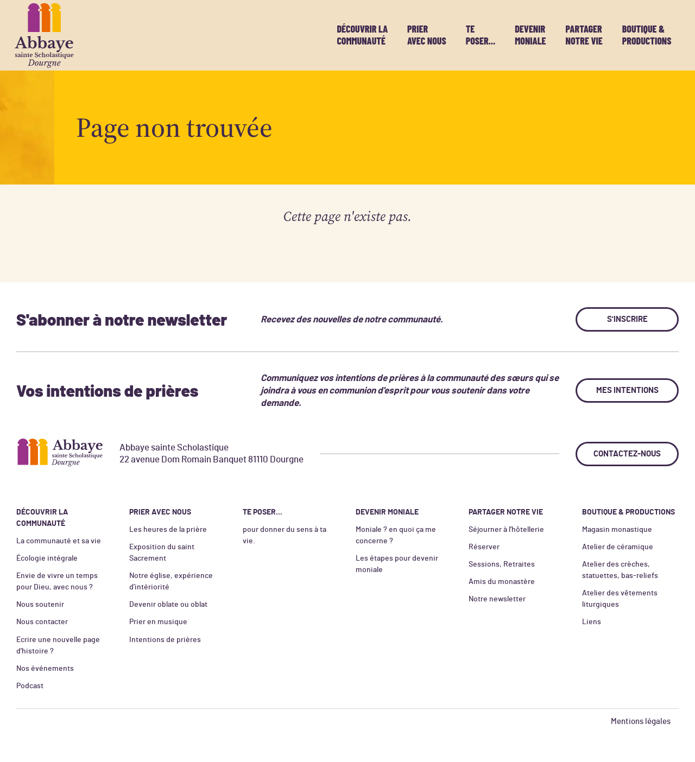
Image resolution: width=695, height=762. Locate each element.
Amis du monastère (502, 582)
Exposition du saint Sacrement (161, 552)
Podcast (29, 686)
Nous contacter (42, 622)
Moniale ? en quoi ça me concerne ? (396, 535)
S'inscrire (627, 319)
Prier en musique (158, 622)
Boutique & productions (647, 35)
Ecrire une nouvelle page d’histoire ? (58, 645)
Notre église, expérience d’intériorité (171, 581)
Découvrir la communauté (362, 35)
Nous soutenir (40, 604)
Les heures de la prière (168, 530)
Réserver (484, 547)
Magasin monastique (617, 530)
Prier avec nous (426, 35)
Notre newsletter (497, 599)
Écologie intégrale (47, 558)
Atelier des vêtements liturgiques (620, 598)
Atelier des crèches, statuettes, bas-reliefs (620, 570)
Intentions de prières (165, 640)
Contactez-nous (627, 454)
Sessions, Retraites (502, 564)
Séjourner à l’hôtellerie (506, 530)
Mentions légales (641, 721)
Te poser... (481, 35)
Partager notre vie (583, 35)
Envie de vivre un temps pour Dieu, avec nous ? (57, 581)
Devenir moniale (530, 35)
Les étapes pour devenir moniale (397, 564)
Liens (591, 622)
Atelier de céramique (617, 547)
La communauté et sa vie (58, 541)
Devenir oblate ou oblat (168, 604)
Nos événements (45, 668)
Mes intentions (627, 390)
